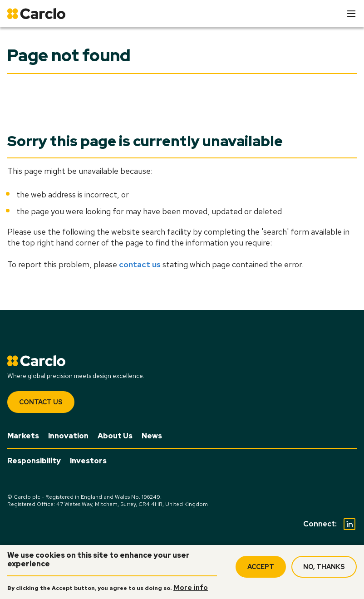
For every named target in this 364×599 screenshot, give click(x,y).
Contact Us (41, 402)
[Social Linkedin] (349, 524)
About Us (115, 436)
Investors (88, 461)
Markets (23, 436)
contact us (140, 264)
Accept (260, 567)
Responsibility (34, 461)
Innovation (68, 436)
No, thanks (324, 567)
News (152, 436)
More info (190, 588)
